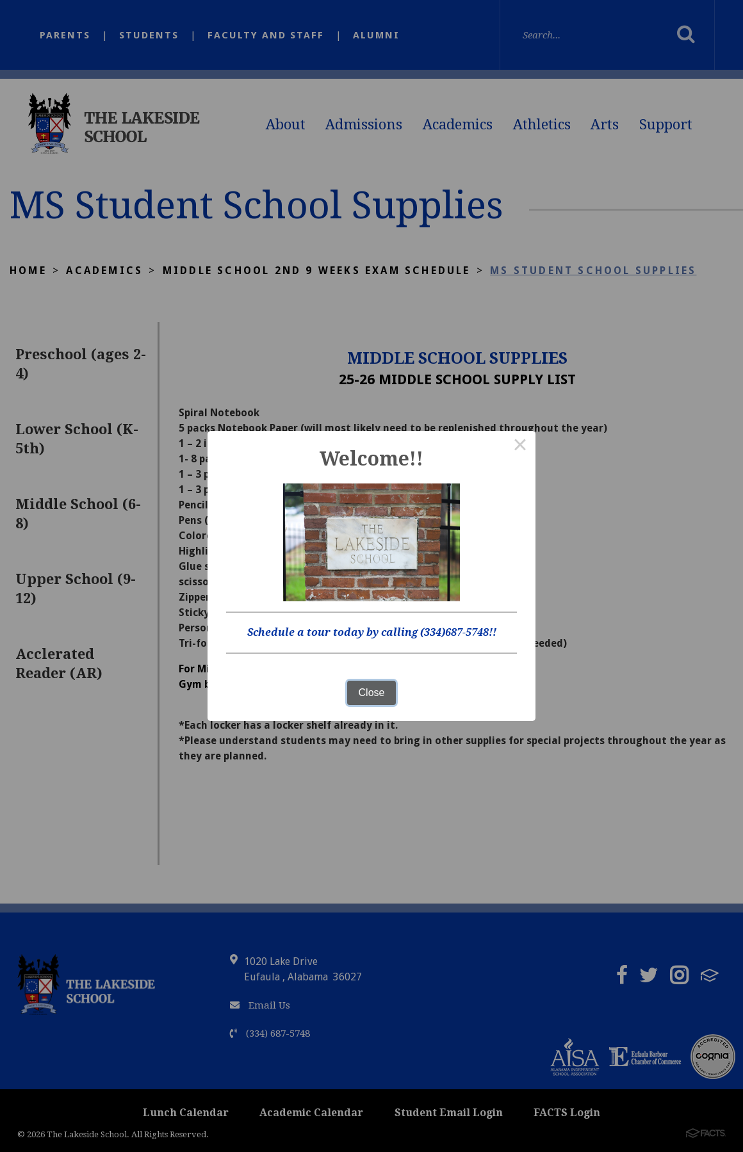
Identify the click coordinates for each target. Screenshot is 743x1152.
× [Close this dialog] (520, 446)
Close (372, 692)
